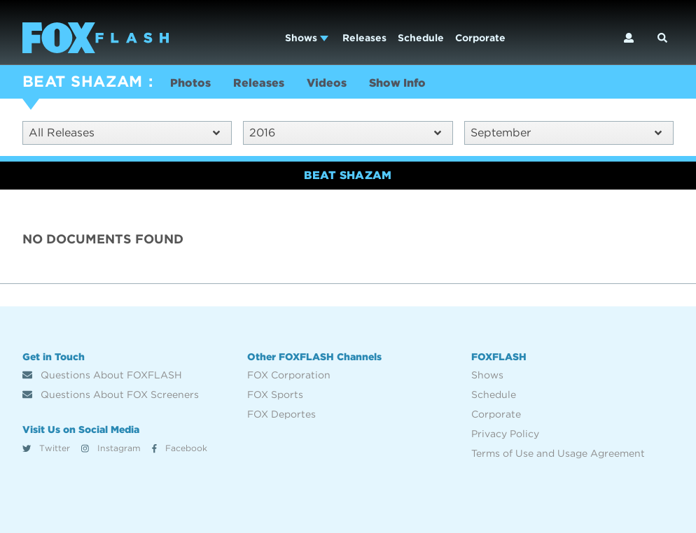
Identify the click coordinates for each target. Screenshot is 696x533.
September (566, 132)
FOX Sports (275, 394)
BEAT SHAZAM (82, 81)
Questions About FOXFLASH (102, 375)
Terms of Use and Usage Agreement (558, 453)
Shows (306, 37)
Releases (364, 37)
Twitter (46, 448)
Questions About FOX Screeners (110, 394)
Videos (327, 83)
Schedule (421, 37)
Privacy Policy (505, 433)
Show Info (397, 83)
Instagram (111, 448)
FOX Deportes (281, 414)
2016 (344, 132)
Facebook (179, 448)
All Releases (124, 132)
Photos (190, 83)
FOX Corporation (288, 375)
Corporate (480, 37)
